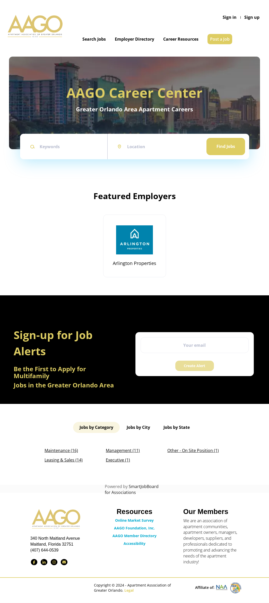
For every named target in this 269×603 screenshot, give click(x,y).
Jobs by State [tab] (176, 427)
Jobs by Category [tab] (96, 427)
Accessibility (134, 543)
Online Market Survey (134, 520)
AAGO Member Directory (134, 535)
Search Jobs (94, 39)
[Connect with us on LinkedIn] (44, 562)
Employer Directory (134, 39)
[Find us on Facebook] (34, 562)
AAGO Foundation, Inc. (134, 528)
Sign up (251, 17)
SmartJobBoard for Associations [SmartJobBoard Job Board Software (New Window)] (132, 489)
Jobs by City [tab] (138, 427)
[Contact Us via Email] (64, 562)
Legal (129, 590)
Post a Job (220, 39)
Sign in (230, 17)
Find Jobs (225, 146)
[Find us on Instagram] (54, 562)
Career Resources (180, 39)
